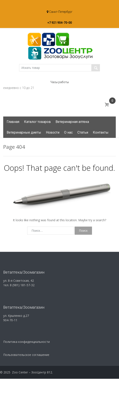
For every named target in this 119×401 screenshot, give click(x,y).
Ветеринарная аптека (72, 122)
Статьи (82, 132)
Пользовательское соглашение (26, 355)
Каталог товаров (37, 122)
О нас (68, 132)
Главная (13, 122)
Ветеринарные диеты (24, 132)
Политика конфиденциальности (26, 342)
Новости (52, 132)
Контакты (100, 132)
